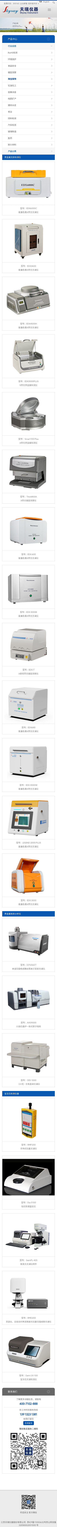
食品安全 (12, 66)
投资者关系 (32, 3)
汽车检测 (12, 125)
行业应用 (12, 46)
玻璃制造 (12, 132)
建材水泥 (12, 105)
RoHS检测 (12, 53)
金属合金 (12, 92)
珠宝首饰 (12, 79)
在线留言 (28, 1423)
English (46, 2)
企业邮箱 (23, 3)
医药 (10, 138)
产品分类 (12, 151)
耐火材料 (12, 145)
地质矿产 (12, 99)
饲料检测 (12, 118)
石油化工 (12, 86)
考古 (10, 112)
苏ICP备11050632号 (36, 1522)
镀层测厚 (12, 72)
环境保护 (12, 59)
